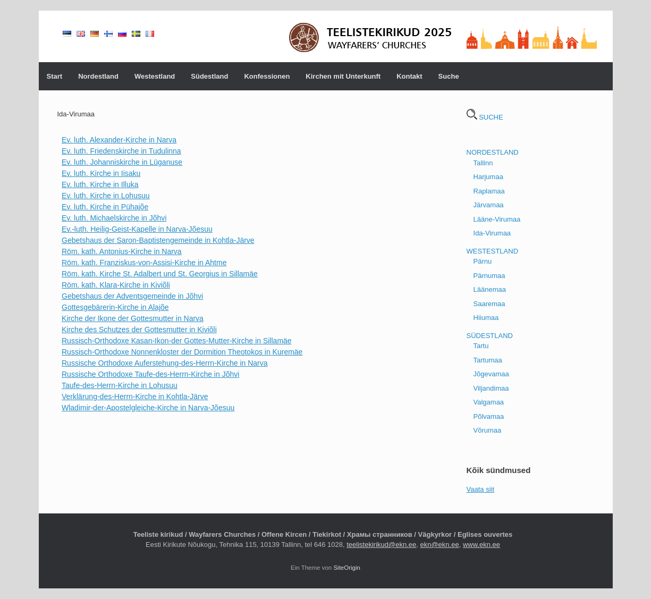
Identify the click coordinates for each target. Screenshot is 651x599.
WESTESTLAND (493, 251)
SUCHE (485, 117)
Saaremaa (489, 304)
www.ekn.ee (481, 545)
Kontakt (409, 76)
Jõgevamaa (491, 374)
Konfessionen (267, 76)
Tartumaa (488, 360)
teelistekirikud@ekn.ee (381, 545)
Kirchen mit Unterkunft (343, 76)
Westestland (154, 76)
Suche (448, 76)
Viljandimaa (491, 388)
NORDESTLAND (493, 152)
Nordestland (98, 76)
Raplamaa (489, 191)
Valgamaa (489, 402)
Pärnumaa (489, 276)
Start (55, 76)
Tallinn (483, 163)
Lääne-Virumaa (497, 219)
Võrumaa (488, 430)
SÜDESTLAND (490, 336)
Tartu (481, 346)
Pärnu (483, 261)
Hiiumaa (486, 318)
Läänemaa (490, 289)
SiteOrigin (346, 567)
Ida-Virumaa (492, 233)
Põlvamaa (489, 416)
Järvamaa (489, 205)
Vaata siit (481, 489)
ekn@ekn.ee (439, 545)
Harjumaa (488, 177)
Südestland (209, 76)
